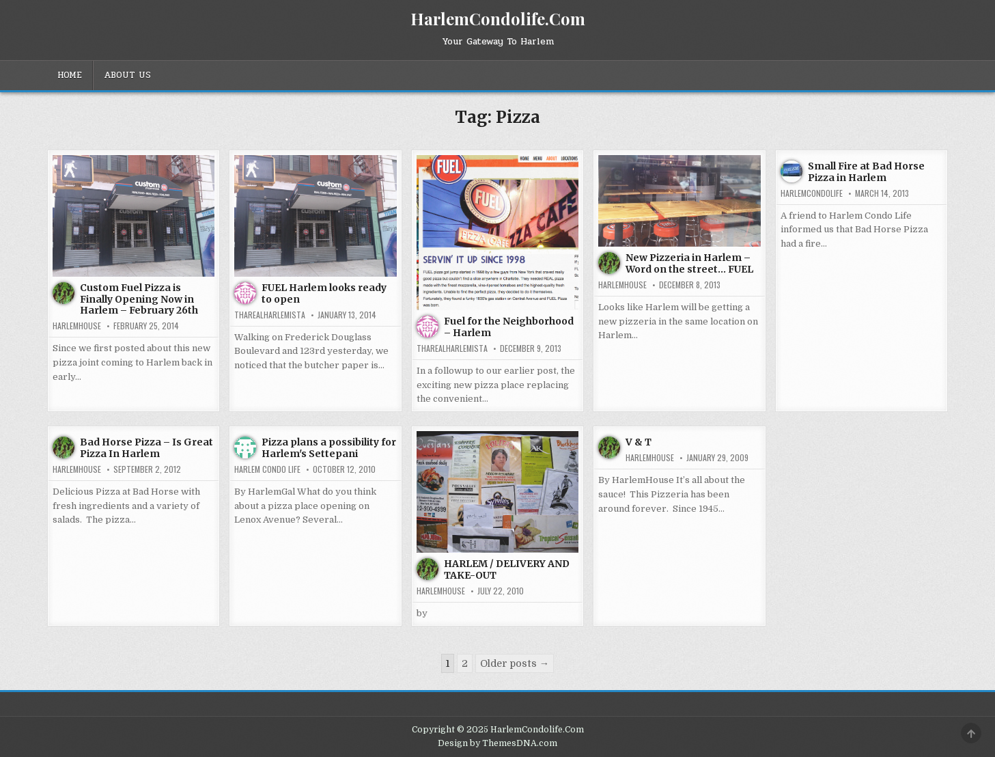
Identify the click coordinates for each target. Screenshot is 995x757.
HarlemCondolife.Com (497, 18)
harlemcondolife (812, 193)
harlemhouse (77, 326)
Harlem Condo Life (267, 469)
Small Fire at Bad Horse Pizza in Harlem (866, 172)
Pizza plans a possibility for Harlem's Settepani (329, 448)
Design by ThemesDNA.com (497, 743)
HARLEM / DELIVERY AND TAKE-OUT (507, 569)
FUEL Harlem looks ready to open (324, 293)
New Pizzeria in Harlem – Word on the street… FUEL (689, 263)
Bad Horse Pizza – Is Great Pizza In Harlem (146, 448)
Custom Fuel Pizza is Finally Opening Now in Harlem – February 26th (139, 299)
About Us (127, 75)
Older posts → (514, 663)
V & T (638, 442)
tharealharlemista (269, 315)
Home (69, 75)
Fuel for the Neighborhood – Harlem (509, 327)
